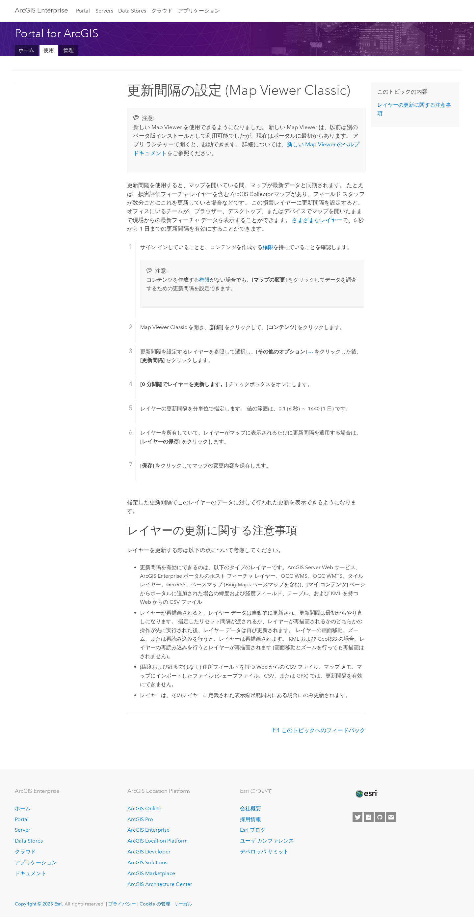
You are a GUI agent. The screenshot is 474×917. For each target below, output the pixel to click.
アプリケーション (199, 11)
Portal (83, 11)
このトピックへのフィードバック (323, 730)
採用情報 (250, 819)
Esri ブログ (253, 830)
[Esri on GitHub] (380, 817)
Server (22, 830)
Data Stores (132, 11)
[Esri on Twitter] (357, 817)
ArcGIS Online (144, 808)
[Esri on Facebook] (369, 817)
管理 (68, 50)
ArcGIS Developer (149, 851)
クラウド (161, 11)
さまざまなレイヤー (317, 220)
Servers (104, 11)
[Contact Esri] (391, 817)
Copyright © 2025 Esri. (39, 903)
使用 (48, 50)
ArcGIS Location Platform (157, 841)
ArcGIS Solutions (147, 862)
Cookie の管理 (155, 903)
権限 (268, 247)
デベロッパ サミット (264, 851)
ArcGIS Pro (140, 819)
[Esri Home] (366, 794)
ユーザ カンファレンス (267, 841)
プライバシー (122, 903)
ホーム (26, 50)
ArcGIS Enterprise (41, 10)
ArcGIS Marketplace (151, 873)
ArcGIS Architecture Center (159, 884)
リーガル (183, 903)
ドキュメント (30, 873)
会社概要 (250, 808)
